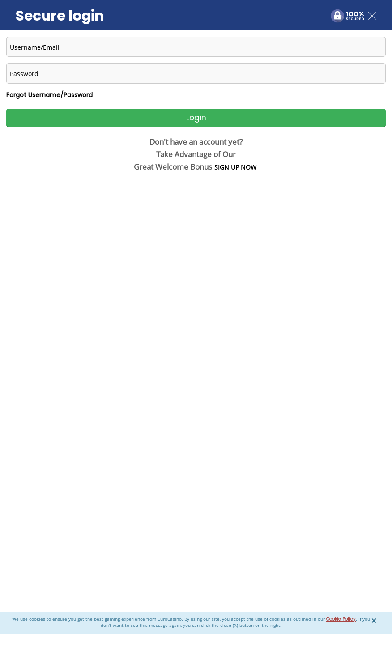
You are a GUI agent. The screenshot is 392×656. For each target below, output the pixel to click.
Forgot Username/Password (49, 94)
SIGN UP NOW (235, 167)
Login (196, 117)
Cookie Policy (341, 619)
